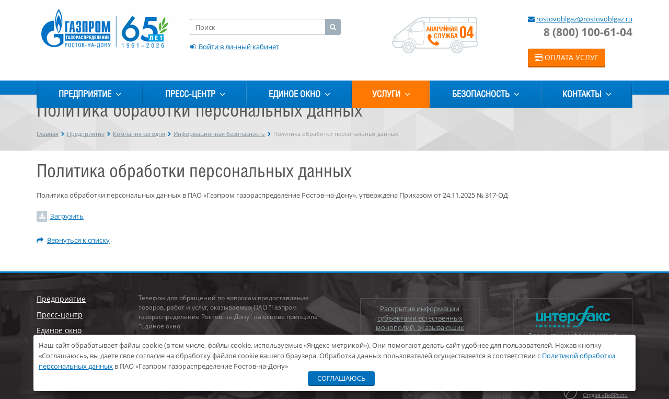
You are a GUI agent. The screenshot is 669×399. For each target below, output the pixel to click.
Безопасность (486, 94)
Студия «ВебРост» (605, 395)
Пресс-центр (195, 94)
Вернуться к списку (73, 240)
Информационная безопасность (219, 134)
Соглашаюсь (341, 378)
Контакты (587, 94)
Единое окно (299, 94)
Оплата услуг (566, 57)
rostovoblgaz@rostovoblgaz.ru (584, 19)
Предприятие (90, 94)
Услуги (391, 94)
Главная (48, 134)
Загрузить (67, 216)
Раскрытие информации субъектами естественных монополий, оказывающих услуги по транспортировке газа (419, 322)
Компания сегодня (139, 134)
